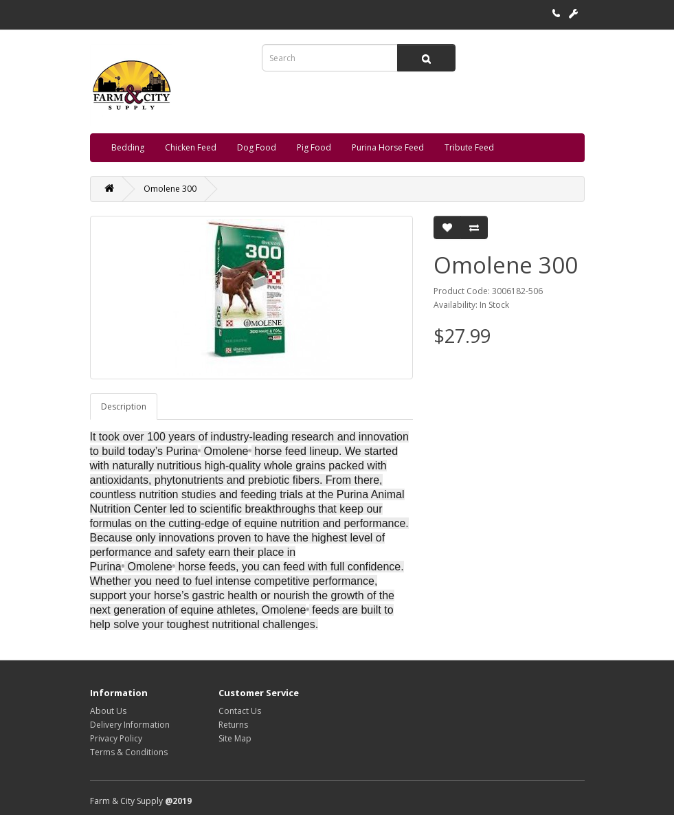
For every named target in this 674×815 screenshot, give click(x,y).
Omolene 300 (170, 188)
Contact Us (239, 711)
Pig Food (314, 147)
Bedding (127, 147)
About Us (108, 711)
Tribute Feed (469, 147)
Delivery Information (130, 724)
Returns (233, 724)
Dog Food (256, 147)
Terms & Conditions (129, 752)
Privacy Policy (116, 738)
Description (123, 406)
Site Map (234, 738)
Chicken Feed (190, 147)
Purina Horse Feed (388, 147)
